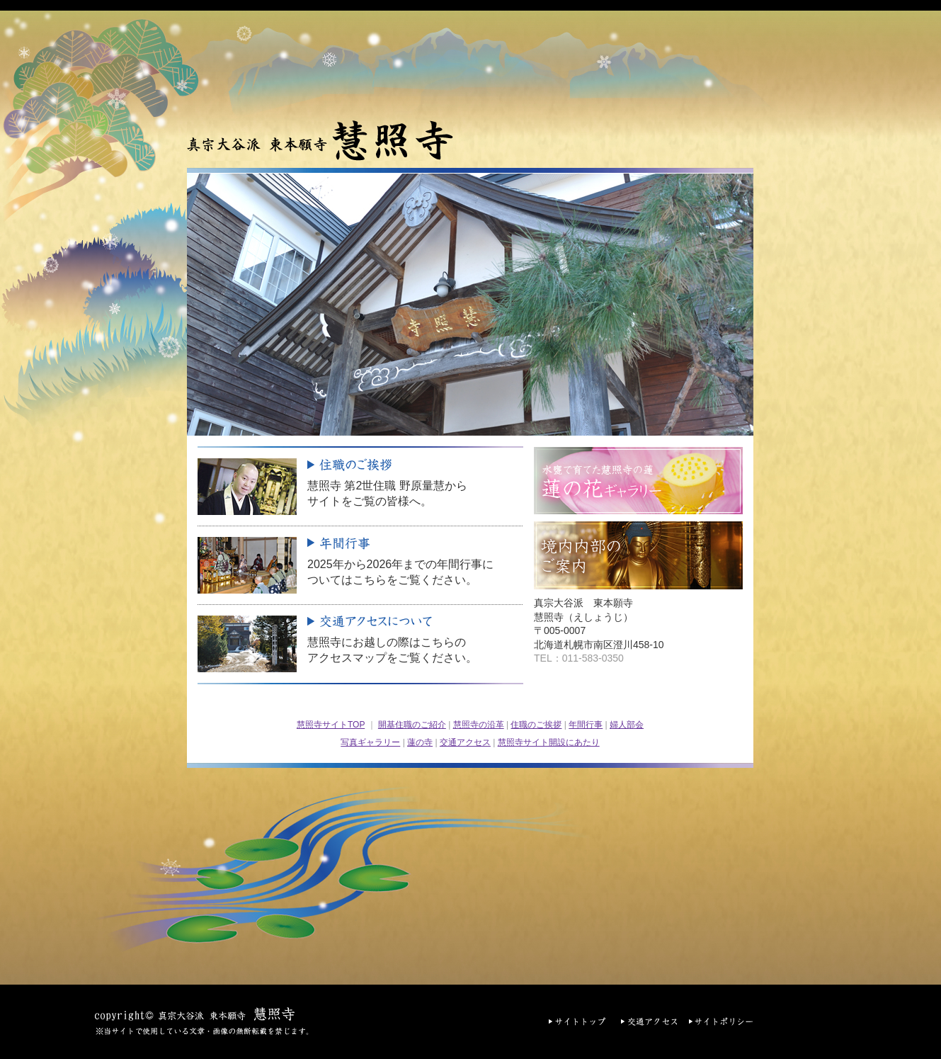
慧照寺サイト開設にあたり (549, 742)
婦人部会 (627, 725)
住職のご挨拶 (536, 725)
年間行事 (586, 725)
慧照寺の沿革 (478, 725)
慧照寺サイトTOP (331, 725)
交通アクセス (465, 742)
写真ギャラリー (370, 742)
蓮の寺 (420, 742)
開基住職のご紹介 (412, 725)
